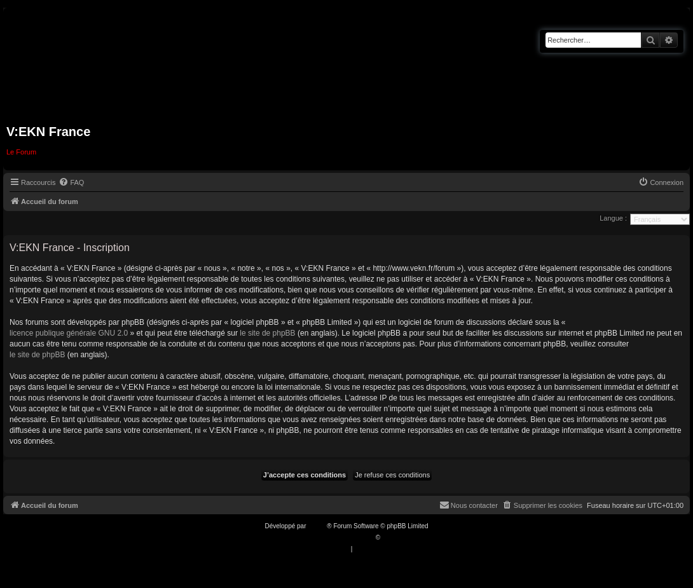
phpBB (317, 526)
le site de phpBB (267, 333)
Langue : (613, 218)
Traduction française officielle (333, 537)
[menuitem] (71, 182)
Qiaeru (391, 537)
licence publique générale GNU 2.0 (69, 333)
